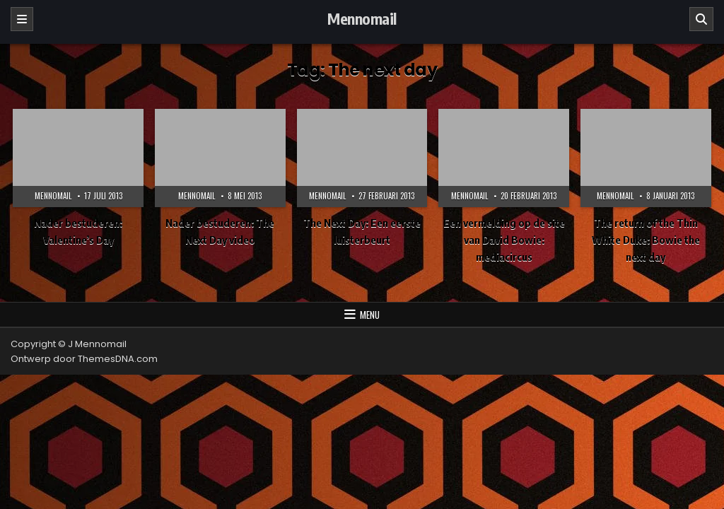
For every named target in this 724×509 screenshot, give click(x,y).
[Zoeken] (701, 19)
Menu (370, 315)
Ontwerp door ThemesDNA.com (84, 358)
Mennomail (362, 18)
